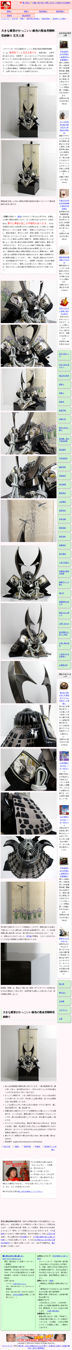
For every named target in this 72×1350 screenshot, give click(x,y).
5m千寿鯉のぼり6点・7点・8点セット (64, 819)
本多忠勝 (62, 519)
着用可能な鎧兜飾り (33, 19)
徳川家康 (62, 484)
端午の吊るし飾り (64, 429)
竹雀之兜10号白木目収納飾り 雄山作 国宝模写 (64, 203)
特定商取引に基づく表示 (64, 633)
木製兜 (9, 16)
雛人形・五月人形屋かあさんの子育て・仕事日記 (37, 1346)
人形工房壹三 (64, 563)
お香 (60, 1019)
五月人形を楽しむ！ (64, 366)
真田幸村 (62, 536)
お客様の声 (63, 665)
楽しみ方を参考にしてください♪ (30, 1191)
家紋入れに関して (64, 614)
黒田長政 (62, 528)
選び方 (61, 593)
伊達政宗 (62, 476)
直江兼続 (62, 554)
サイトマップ (7, 1346)
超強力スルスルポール (64, 938)
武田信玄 (62, 510)
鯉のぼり (62, 993)
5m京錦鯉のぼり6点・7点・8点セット (64, 765)
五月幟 (23, 1237)
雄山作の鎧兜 (64, 376)
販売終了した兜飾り (59, 19)
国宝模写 (62, 450)
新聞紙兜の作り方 (64, 603)
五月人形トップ (64, 355)
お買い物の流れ (64, 644)
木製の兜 (62, 419)
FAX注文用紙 (18, 1295)
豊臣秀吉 (62, 493)
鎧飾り (9, 11)
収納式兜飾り (46, 19)
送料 (51, 1281)
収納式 (37, 1146)
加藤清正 (62, 545)
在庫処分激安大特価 (64, 572)
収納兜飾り (43, 11)
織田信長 (62, 467)
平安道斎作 (63, 458)
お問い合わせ (64, 624)
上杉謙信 (62, 502)
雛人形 (61, 984)
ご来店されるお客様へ (64, 655)
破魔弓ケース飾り (64, 583)
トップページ (5, 19)
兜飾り (26, 11)
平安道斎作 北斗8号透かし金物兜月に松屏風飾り (64, 54)
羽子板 (28, 936)
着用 (19, 216)
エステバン (63, 1010)
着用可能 (27, 1146)
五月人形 (15, 19)
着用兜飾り (60, 11)
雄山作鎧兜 (26, 16)
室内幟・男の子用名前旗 (64, 440)
